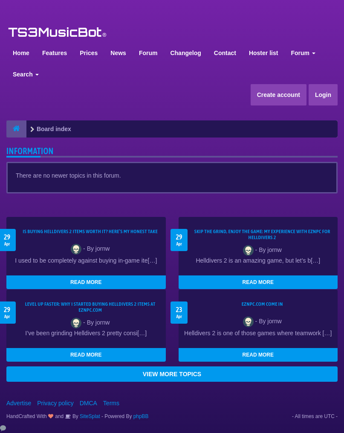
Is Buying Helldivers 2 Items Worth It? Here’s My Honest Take (90, 231)
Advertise (18, 403)
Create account (278, 94)
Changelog (185, 53)
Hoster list (263, 53)
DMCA (88, 403)
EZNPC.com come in (262, 304)
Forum (148, 53)
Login (323, 94)
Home (21, 53)
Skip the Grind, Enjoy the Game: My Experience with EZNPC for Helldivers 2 (262, 234)
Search (26, 74)
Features (54, 53)
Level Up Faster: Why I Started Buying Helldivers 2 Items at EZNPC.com (90, 307)
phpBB (141, 416)
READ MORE (85, 282)
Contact (225, 53)
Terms (111, 403)
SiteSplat (89, 416)
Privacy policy (55, 403)
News (118, 53)
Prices (89, 53)
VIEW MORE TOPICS (172, 374)
